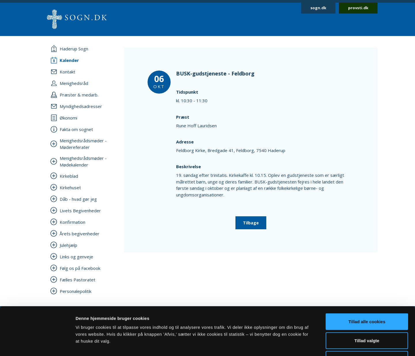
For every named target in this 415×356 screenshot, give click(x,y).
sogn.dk (318, 7)
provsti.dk (358, 7)
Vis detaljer (299, 344)
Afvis (367, 318)
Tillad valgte (366, 299)
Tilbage (251, 223)
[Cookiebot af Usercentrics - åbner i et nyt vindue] (37, 344)
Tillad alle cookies (366, 280)
